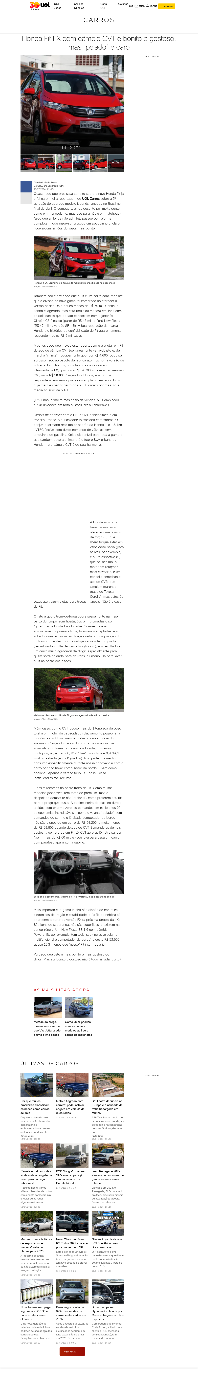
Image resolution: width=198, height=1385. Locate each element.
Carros (99, 20)
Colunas (123, 3)
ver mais (72, 1351)
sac (131, 6)
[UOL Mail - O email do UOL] (139, 6)
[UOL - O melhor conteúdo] (39, 6)
